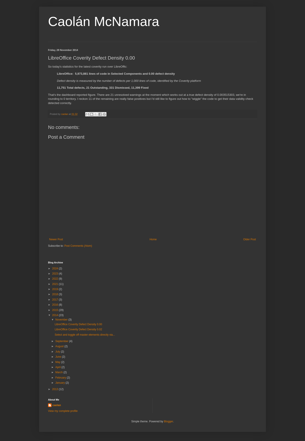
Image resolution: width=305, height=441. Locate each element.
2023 (55, 273)
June (58, 356)
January (60, 382)
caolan (56, 405)
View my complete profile (63, 411)
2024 (55, 268)
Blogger (168, 421)
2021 (55, 284)
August (59, 346)
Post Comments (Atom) (78, 245)
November (61, 319)
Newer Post (56, 239)
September (62, 341)
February (61, 377)
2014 (55, 315)
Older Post (249, 239)
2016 (55, 304)
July (58, 351)
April (58, 367)
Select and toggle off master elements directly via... (85, 334)
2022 (55, 278)
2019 (55, 289)
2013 (55, 389)
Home (153, 239)
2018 (55, 294)
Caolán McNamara (103, 21)
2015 (55, 310)
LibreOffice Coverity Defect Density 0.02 (78, 329)
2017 (55, 299)
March (59, 372)
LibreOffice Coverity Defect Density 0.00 (78, 324)
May (58, 362)
